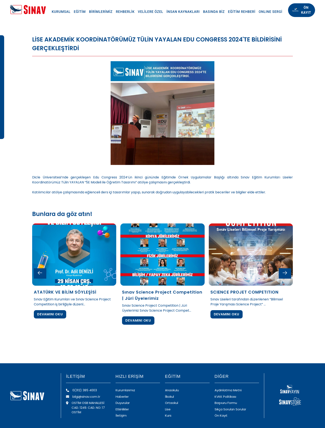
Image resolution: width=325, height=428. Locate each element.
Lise (168, 409)
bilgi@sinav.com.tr (83, 396)
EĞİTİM (80, 12)
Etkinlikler (122, 409)
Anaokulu (172, 390)
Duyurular (123, 403)
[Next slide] (285, 273)
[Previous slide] (40, 273)
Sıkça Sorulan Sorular (230, 409)
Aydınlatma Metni (228, 390)
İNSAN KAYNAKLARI (183, 12)
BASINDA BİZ (214, 12)
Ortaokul (171, 403)
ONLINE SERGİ (270, 12)
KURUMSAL (61, 12)
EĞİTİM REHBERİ (241, 12)
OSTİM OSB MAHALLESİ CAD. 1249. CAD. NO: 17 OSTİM (85, 407)
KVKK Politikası (225, 396)
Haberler (122, 396)
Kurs (168, 415)
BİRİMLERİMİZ (100, 12)
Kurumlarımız (125, 390)
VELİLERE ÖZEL (150, 12)
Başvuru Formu (226, 403)
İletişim (121, 415)
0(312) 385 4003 (81, 390)
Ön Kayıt (221, 415)
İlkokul (169, 396)
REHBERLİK (125, 12)
